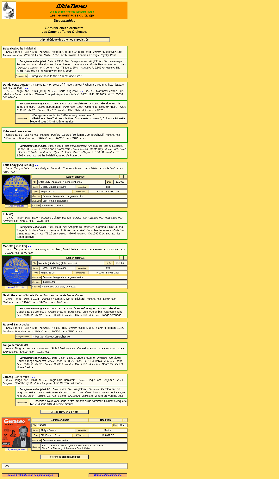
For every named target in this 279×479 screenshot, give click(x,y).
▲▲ (27, 88)
